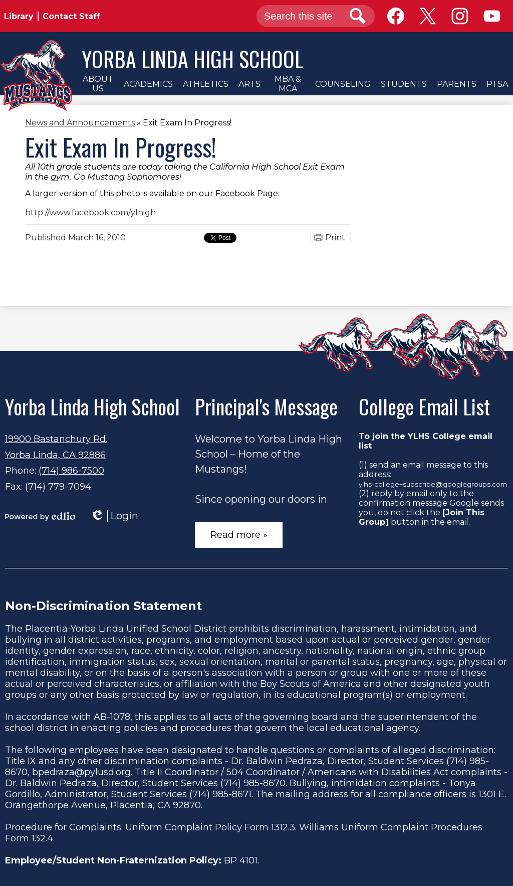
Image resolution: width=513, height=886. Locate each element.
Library (19, 16)
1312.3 (283, 827)
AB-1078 (112, 716)
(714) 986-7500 (71, 470)
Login (114, 516)
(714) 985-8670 (253, 783)
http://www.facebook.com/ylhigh (90, 212)
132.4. (43, 838)
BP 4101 (241, 860)
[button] (98, 83)
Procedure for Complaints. (64, 827)
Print (335, 237)
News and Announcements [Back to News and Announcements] (80, 122)
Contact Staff (71, 16)
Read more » (239, 534)
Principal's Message (266, 406)
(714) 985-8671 (220, 794)
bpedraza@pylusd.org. (82, 772)
